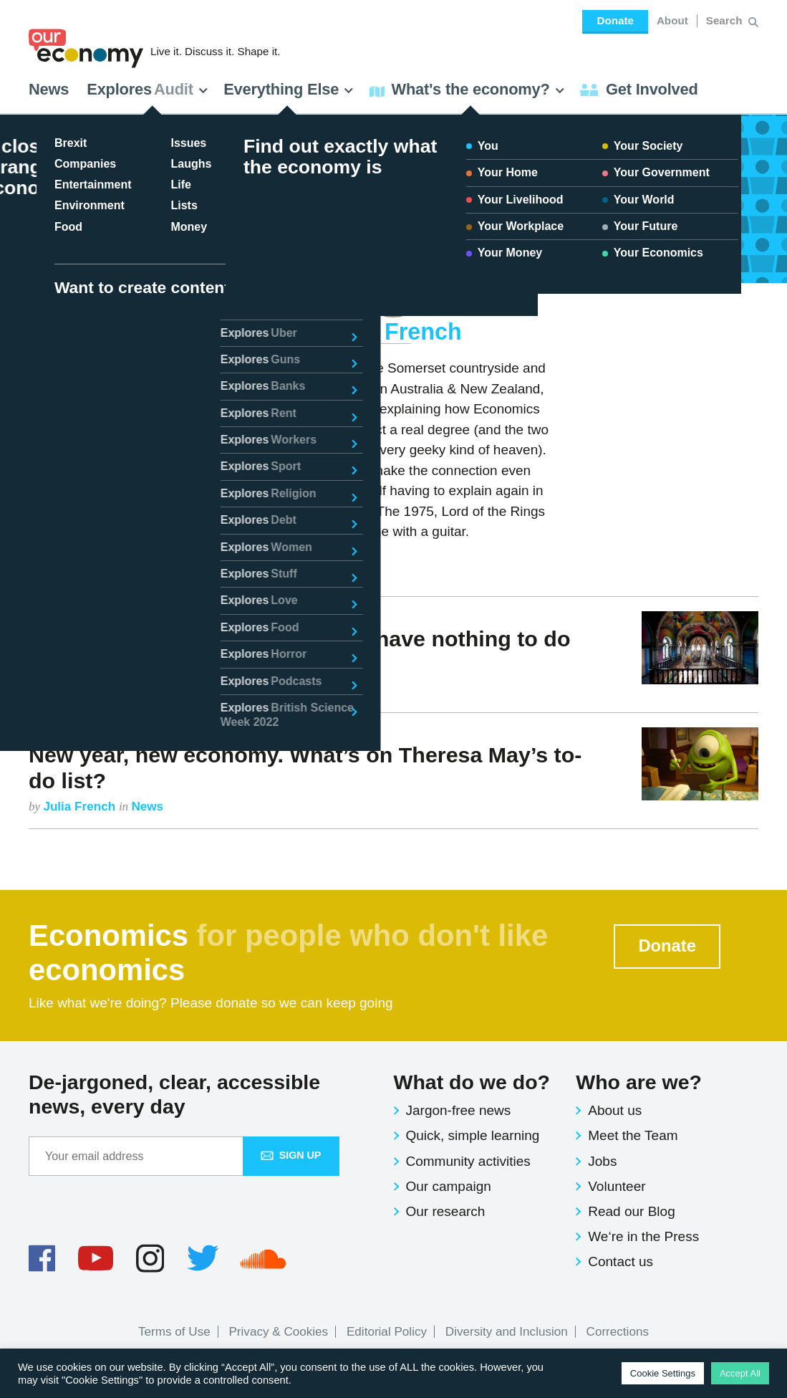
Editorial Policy (387, 1332)
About (672, 20)
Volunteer (616, 1186)
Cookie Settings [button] (662, 1373)
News (49, 89)
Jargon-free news (458, 1110)
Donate (615, 20)
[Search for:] (725, 20)
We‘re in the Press (643, 1236)
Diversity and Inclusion (506, 1332)
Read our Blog (631, 1211)
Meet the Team (632, 1135)
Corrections (617, 1332)
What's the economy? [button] (467, 89)
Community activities (468, 1161)
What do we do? (472, 1082)
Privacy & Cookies (278, 1332)
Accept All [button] (740, 1373)
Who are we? (639, 1082)
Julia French (79, 690)
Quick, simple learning (473, 1135)
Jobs (602, 1161)
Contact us (620, 1261)
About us (615, 1110)
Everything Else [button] (288, 89)
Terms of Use (174, 1332)
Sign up (291, 1155)
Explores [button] (147, 89)
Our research (446, 1211)
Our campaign (448, 1186)
